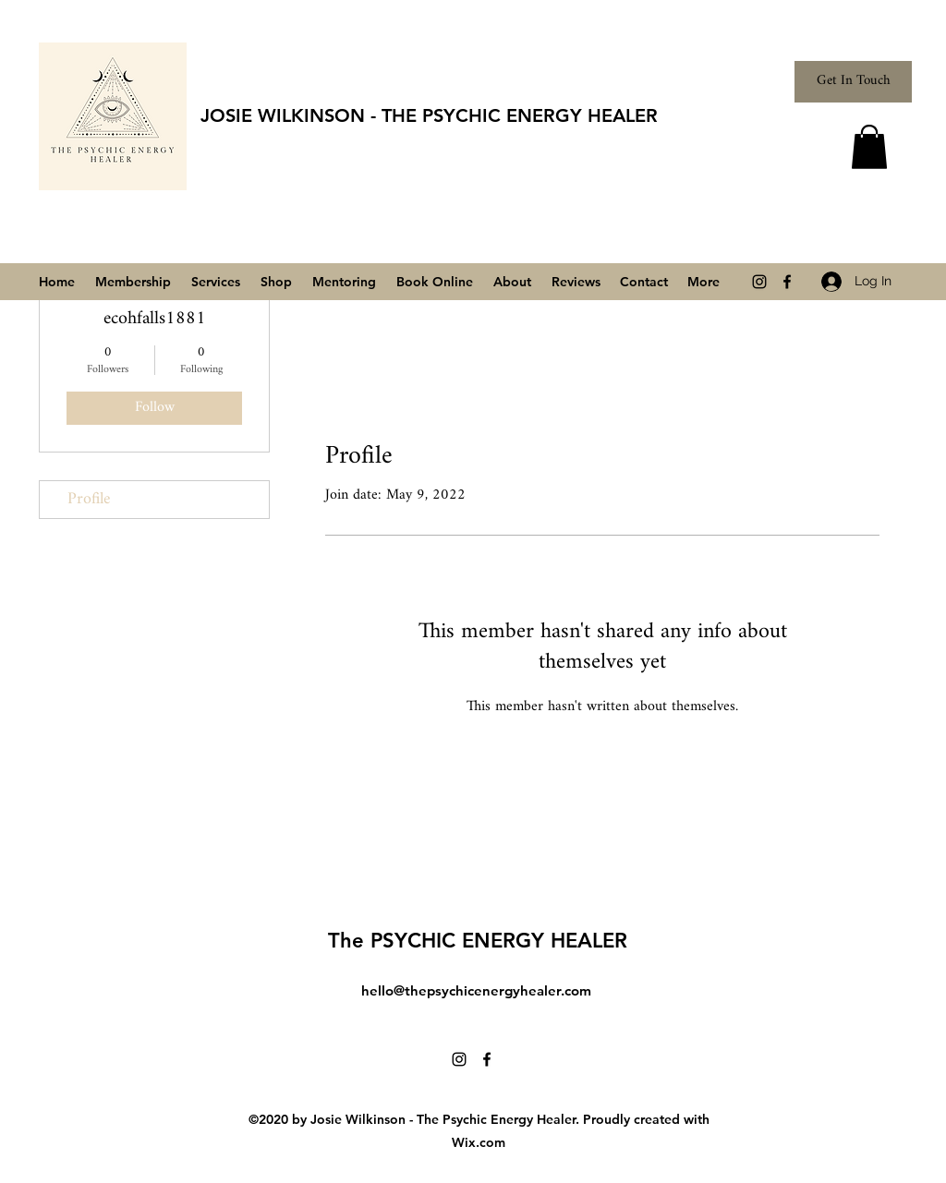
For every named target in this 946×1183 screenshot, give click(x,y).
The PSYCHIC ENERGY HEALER (477, 940)
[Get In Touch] (853, 82)
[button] (869, 147)
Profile (89, 499)
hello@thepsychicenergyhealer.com (476, 990)
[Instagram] (759, 281)
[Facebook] (787, 281)
